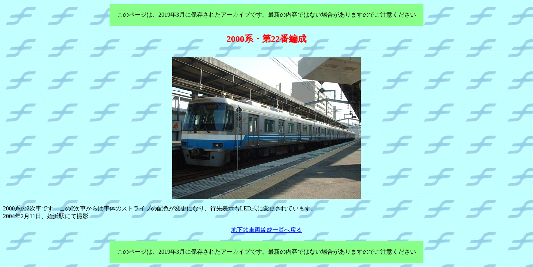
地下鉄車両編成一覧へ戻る (266, 230)
